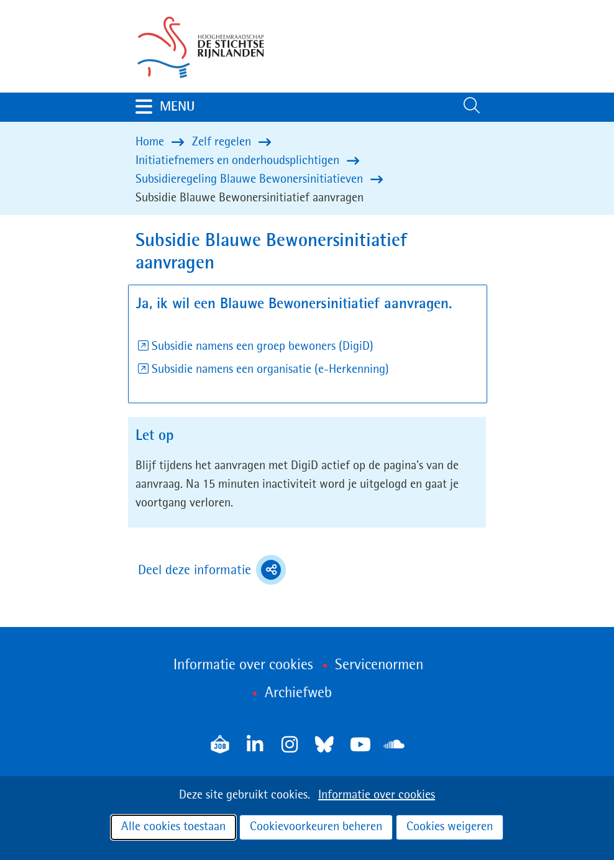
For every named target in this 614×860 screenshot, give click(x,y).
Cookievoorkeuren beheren (316, 827)
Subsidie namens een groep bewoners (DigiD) (262, 347)
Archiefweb (298, 693)
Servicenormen (379, 665)
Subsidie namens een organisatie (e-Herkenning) (270, 370)
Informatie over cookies (376, 795)
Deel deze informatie (212, 570)
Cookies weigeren (449, 827)
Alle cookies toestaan (173, 827)
